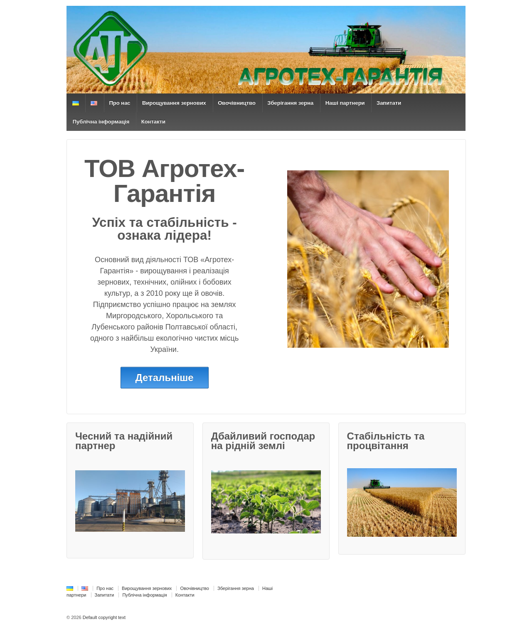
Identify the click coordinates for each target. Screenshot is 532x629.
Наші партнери (345, 103)
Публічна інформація (101, 121)
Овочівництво (237, 103)
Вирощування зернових (174, 103)
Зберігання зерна (290, 103)
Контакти (153, 121)
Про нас (119, 103)
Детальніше (164, 377)
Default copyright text (103, 617)
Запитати (389, 103)
